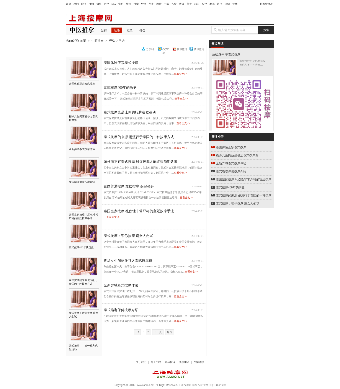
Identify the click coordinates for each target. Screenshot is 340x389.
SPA (113, 3)
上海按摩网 (89, 18)
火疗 (204, 3)
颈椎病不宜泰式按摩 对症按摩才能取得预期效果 (140, 161)
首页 (68, 3)
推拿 (136, 3)
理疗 (83, 3)
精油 (76, 3)
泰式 (212, 3)
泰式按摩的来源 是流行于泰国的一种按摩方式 (84, 280)
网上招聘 (155, 362)
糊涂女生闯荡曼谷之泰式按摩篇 (84, 116)
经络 (128, 3)
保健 (227, 3)
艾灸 (151, 3)
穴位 (174, 3)
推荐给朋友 (266, 3)
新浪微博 (182, 49)
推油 (91, 3)
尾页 (169, 332)
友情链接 (199, 362)
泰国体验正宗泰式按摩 (121, 63)
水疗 (106, 3)
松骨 (159, 3)
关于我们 (141, 362)
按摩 (234, 3)
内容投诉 (170, 362)
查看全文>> (180, 73)
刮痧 (121, 3)
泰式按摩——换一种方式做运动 (84, 346)
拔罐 (181, 3)
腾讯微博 (199, 49)
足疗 (219, 3)
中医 (166, 3)
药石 (196, 3)
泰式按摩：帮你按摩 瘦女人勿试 (84, 313)
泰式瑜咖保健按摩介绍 (121, 310)
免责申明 (184, 362)
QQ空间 (165, 49)
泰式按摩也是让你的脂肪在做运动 (130, 112)
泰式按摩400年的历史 (120, 87)
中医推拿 (98, 40)
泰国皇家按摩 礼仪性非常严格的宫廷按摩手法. (84, 215)
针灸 (143, 3)
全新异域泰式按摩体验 (121, 285)
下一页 (158, 332)
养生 (189, 3)
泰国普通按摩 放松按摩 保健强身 (129, 186)
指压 (98, 3)
